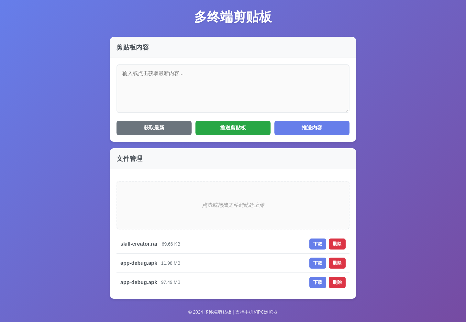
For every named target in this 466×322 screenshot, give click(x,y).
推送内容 (312, 127)
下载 (317, 244)
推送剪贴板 (233, 127)
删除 (337, 243)
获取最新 (154, 127)
